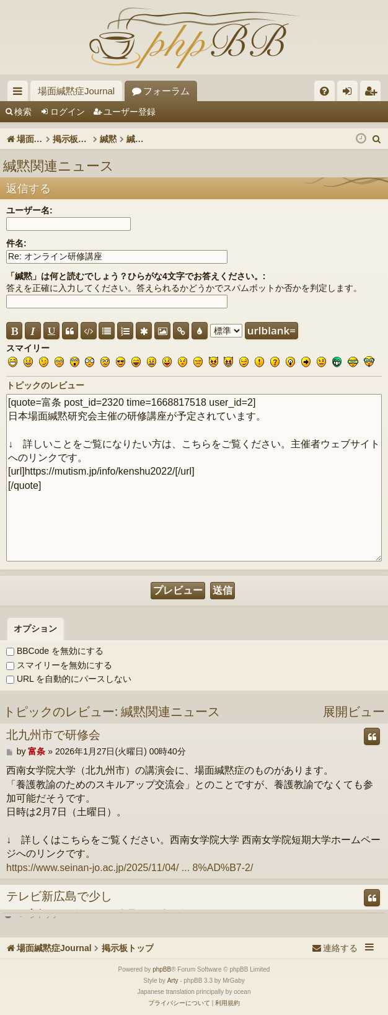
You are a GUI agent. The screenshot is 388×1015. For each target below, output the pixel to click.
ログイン (67, 112)
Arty (173, 980)
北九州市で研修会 (53, 735)
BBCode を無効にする (55, 651)
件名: (16, 243)
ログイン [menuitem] (350, 93)
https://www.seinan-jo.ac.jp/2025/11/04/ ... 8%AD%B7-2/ (129, 867)
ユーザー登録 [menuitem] (373, 93)
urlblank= (271, 330)
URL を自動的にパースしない (68, 679)
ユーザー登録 (130, 112)
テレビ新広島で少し (59, 896)
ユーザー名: (29, 210)
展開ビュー (354, 711)
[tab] (35, 629)
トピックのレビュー (45, 385)
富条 (36, 751)
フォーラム (166, 91)
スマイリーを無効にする (59, 665)
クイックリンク (20, 93)
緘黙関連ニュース (58, 165)
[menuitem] (324, 91)
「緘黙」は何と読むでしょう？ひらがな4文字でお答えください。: (135, 276)
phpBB (161, 969)
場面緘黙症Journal (76, 91)
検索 (23, 112)
